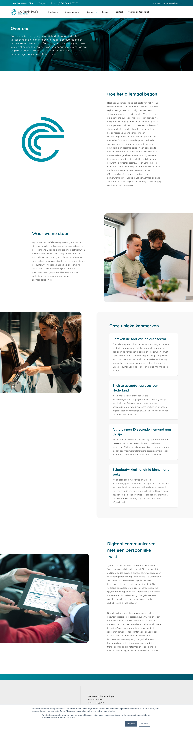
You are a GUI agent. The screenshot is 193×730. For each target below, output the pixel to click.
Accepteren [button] (131, 724)
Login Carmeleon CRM (22, 3)
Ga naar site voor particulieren (167, 3)
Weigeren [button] (144, 724)
